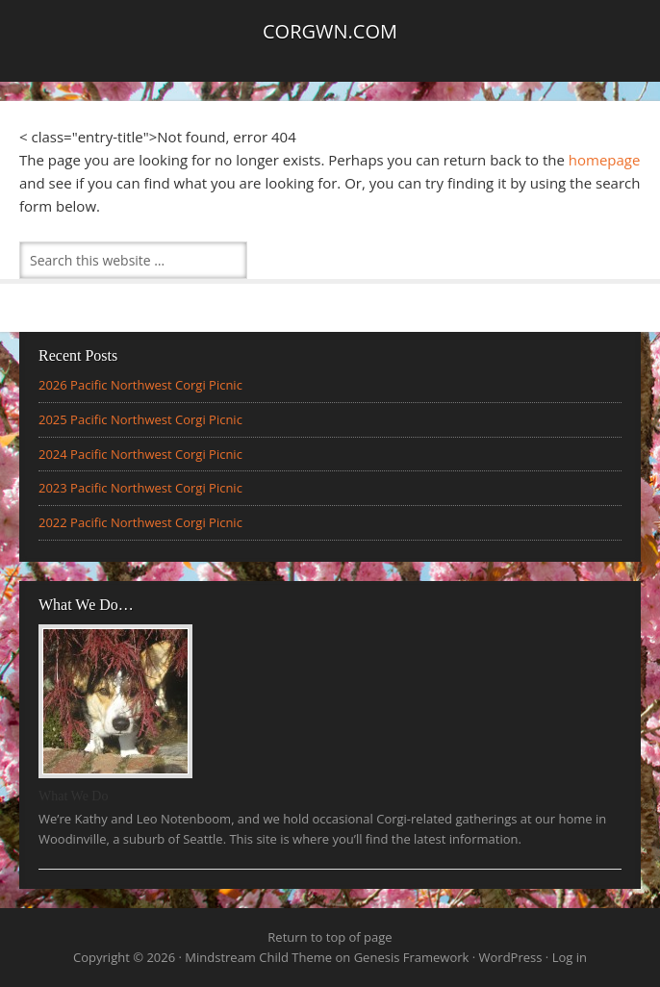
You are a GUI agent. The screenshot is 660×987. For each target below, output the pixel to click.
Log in (569, 957)
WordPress (511, 957)
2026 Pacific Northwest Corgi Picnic (140, 384)
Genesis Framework (412, 957)
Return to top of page (329, 937)
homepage (605, 159)
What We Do (73, 796)
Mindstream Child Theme (258, 957)
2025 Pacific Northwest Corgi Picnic (140, 419)
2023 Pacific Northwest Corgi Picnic (140, 487)
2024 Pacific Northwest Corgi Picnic (140, 454)
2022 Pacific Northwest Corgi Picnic (140, 522)
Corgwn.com (330, 31)
